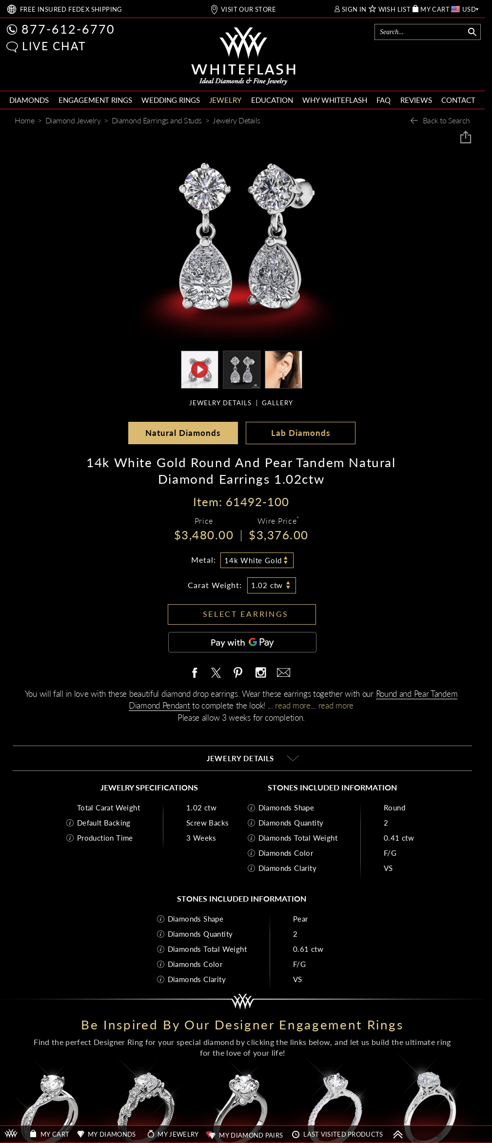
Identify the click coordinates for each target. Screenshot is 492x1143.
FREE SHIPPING (71, 9)
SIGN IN (354, 9)
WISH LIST (394, 9)
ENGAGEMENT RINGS (95, 100)
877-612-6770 (68, 28)
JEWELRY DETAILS (220, 403)
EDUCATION (272, 100)
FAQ (383, 100)
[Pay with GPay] (242, 642)
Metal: (203, 559)
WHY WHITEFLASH (334, 100)
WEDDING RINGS (170, 100)
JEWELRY (225, 100)
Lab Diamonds (300, 433)
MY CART (435, 9)
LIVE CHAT (54, 46)
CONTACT (458, 100)
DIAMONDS (29, 100)
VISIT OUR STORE (248, 9)
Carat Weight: (215, 585)
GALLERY (277, 403)
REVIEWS (416, 100)
